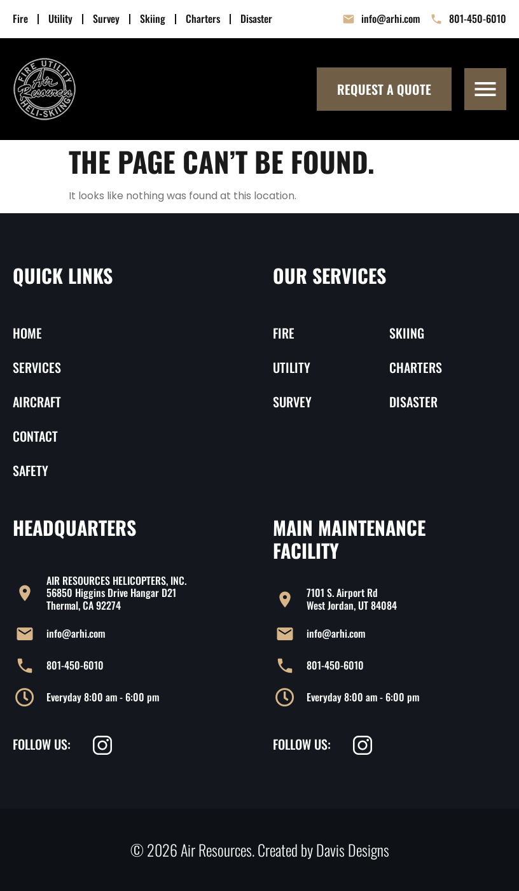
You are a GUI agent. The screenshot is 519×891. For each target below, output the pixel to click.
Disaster (256, 19)
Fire (20, 19)
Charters (203, 19)
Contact (35, 436)
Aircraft (37, 401)
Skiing (152, 19)
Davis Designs (352, 849)
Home (27, 332)
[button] (485, 89)
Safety (30, 470)
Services (37, 367)
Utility (60, 19)
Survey (106, 19)
